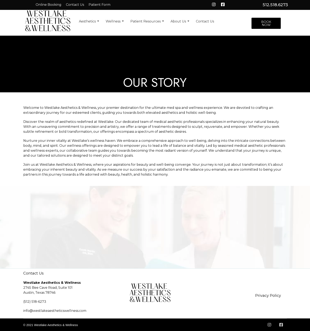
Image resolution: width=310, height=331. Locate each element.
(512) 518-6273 (34, 302)
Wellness (114, 21)
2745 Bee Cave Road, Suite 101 (48, 288)
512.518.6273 (275, 4)
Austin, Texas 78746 (39, 293)
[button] (266, 23)
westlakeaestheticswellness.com (59, 311)
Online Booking (48, 5)
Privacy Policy (268, 295)
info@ (28, 311)
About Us (179, 21)
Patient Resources (146, 21)
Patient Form (99, 5)
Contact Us (75, 5)
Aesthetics (88, 21)
